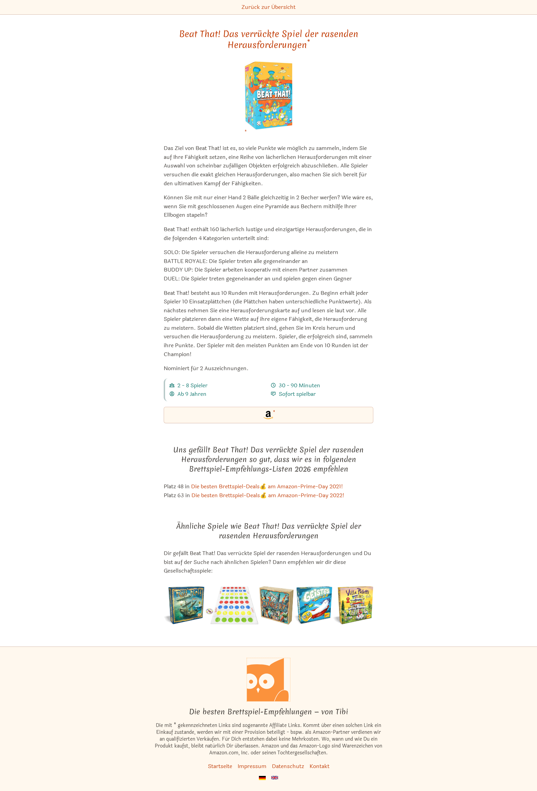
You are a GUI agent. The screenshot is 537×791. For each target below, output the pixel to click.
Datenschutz (288, 766)
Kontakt (319, 766)
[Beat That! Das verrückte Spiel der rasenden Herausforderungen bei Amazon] (268, 99)
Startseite (220, 766)
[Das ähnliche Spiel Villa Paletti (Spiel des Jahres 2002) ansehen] (353, 605)
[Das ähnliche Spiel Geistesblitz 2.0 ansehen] (313, 605)
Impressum (252, 766)
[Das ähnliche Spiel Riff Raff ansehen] (184, 605)
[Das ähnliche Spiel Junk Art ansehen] (276, 605)
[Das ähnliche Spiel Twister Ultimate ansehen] (232, 605)
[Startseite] (268, 680)
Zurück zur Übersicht (268, 7)
